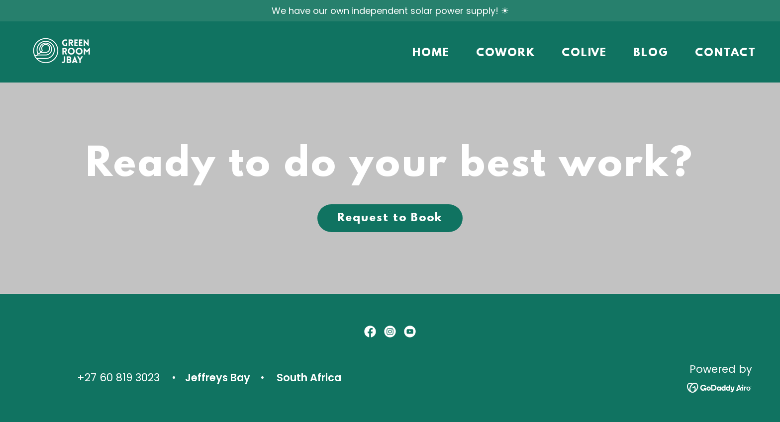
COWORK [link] (505, 53)
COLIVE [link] (584, 53)
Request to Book (390, 218)
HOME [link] (431, 53)
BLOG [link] (651, 53)
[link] (64, 51)
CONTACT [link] (725, 53)
